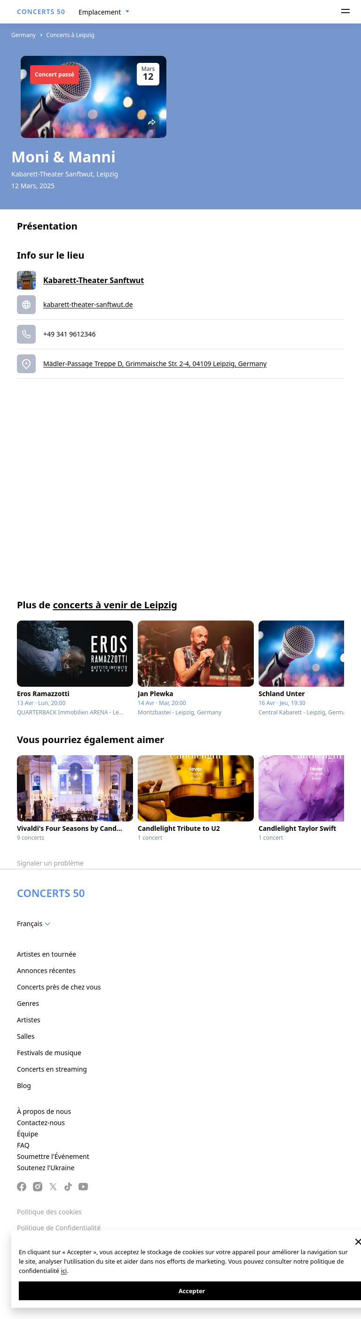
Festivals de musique (49, 1052)
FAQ (23, 1145)
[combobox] (104, 12)
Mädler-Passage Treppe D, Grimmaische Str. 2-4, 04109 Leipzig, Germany (155, 363)
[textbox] (35, 923)
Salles (25, 1036)
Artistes (28, 1019)
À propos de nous (44, 1111)
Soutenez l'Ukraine (45, 1167)
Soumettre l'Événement (53, 1156)
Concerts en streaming (52, 1069)
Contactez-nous (41, 1122)
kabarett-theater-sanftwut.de (88, 304)
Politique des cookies (49, 1211)
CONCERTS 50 (41, 11)
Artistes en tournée (46, 954)
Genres (28, 1003)
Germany (23, 35)
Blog (24, 1085)
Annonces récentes (46, 970)
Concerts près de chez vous (59, 986)
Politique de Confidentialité (59, 1227)
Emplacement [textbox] (99, 12)
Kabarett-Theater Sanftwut (93, 280)
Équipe (27, 1133)
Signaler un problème (50, 863)
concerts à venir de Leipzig (115, 604)
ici (64, 1270)
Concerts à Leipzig (70, 35)
